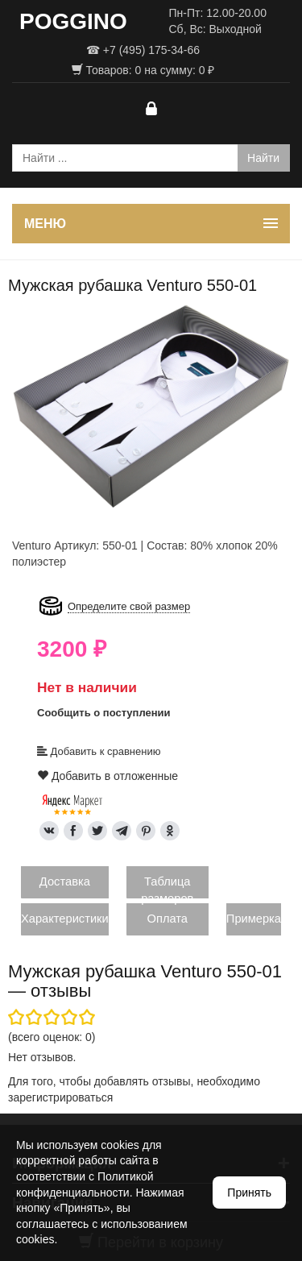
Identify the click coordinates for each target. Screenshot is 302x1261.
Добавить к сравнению (98, 751)
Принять (249, 1192)
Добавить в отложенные (107, 775)
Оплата (167, 918)
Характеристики (65, 918)
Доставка (64, 881)
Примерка (253, 918)
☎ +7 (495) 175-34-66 (143, 50)
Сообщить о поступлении (104, 713)
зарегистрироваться (60, 1097)
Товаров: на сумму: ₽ (143, 70)
